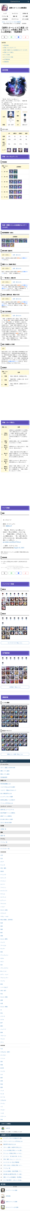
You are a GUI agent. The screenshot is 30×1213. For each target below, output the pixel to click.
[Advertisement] (15, 404)
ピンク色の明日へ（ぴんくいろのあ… (12, 1180)
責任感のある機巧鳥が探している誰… (12, 1174)
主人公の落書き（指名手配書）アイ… (12, 1171)
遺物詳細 (6, 61)
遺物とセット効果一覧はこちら (15, 754)
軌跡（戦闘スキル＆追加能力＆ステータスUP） (16, 50)
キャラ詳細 (7, 54)
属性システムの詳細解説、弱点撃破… (12, 1177)
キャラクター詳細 (8, 57)
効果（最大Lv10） (17, 268)
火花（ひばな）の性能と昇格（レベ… (12, 1165)
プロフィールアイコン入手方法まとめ (12, 1141)
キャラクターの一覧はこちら (15, 643)
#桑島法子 (9, 526)
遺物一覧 (15, 16)
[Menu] (1, 1)
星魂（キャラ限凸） (9, 52)
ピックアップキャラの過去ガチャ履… (12, 1138)
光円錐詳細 (7, 59)
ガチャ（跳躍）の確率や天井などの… (12, 1147)
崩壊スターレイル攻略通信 (17, 8)
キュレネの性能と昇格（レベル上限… (12, 1150)
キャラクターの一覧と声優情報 (11, 1162)
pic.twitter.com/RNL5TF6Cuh (12, 542)
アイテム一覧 (6, 1168)
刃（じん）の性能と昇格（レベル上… (12, 1153)
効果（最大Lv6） (17, 255)
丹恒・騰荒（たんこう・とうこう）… (12, 1159)
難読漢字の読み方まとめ (9, 1144)
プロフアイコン (15, 19)
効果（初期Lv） (6, 255)
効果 (3, 348)
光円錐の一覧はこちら (15, 687)
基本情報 (6, 45)
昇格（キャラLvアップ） (10, 47)
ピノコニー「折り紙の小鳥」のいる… (12, 1156)
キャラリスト (15, 13)
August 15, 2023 (19, 548)
